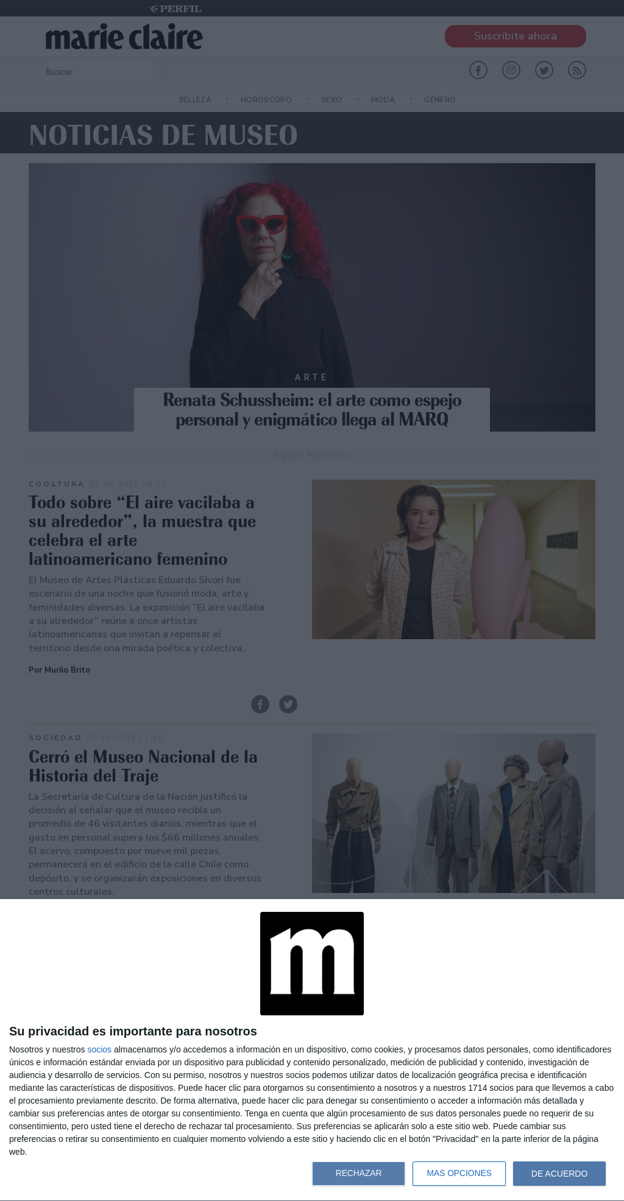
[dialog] (312, 1050)
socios (99, 1049)
